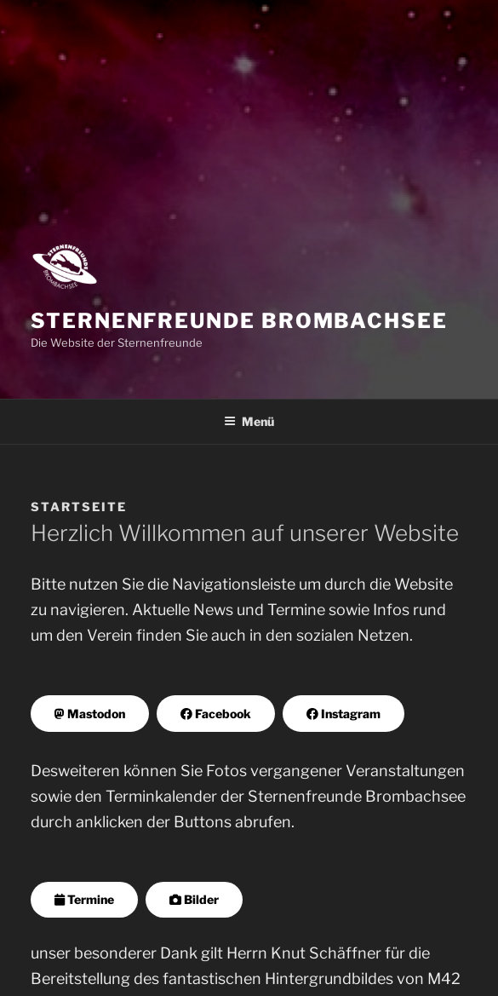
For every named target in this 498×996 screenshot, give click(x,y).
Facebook (215, 713)
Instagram (343, 713)
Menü (249, 421)
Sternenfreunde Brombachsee (239, 320)
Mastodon (89, 713)
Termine (84, 899)
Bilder (194, 899)
